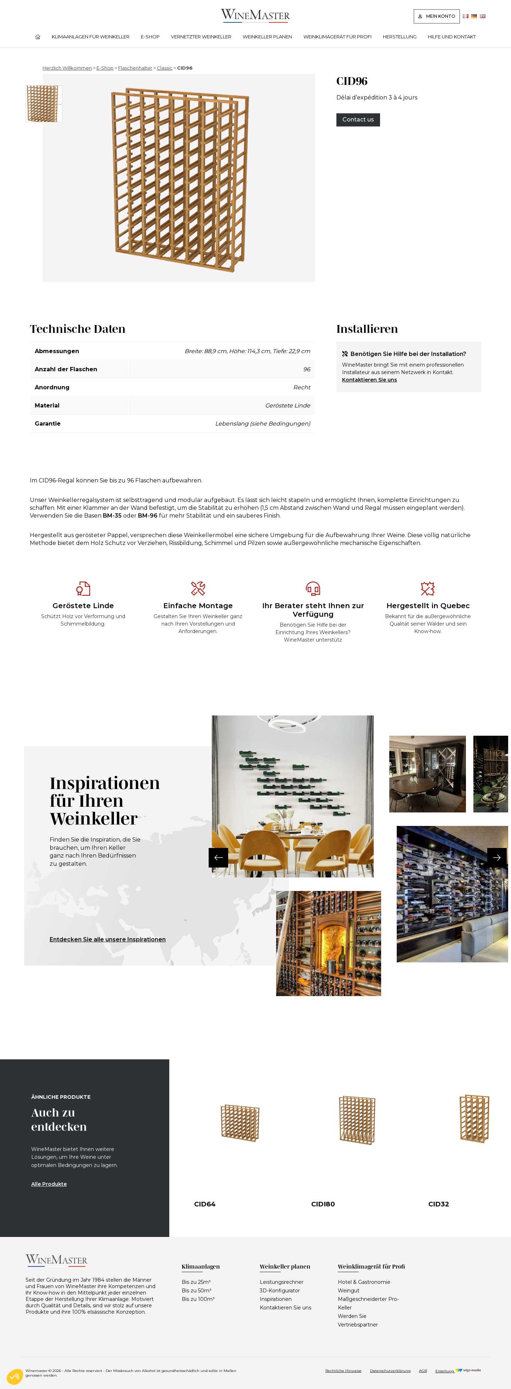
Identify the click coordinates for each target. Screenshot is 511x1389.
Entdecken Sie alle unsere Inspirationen (108, 939)
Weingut (348, 1290)
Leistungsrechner (281, 1282)
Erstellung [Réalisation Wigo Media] (458, 1371)
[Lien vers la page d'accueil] (255, 20)
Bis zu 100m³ (198, 1299)
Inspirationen (276, 1299)
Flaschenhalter (135, 68)
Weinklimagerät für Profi (337, 36)
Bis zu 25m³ (196, 1282)
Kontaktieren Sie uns (369, 380)
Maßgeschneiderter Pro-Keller (368, 1303)
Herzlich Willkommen (67, 68)
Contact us (358, 119)
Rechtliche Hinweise (343, 1370)
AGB (423, 1370)
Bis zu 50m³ (196, 1290)
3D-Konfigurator (280, 1290)
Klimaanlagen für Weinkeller (91, 36)
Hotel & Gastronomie (364, 1282)
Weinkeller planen (267, 36)
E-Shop (150, 36)
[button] (212, 858)
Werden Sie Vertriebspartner (358, 1320)
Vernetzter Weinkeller (201, 36)
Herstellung (400, 36)
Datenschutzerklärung (390, 1370)
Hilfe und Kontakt (452, 36)
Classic (164, 68)
